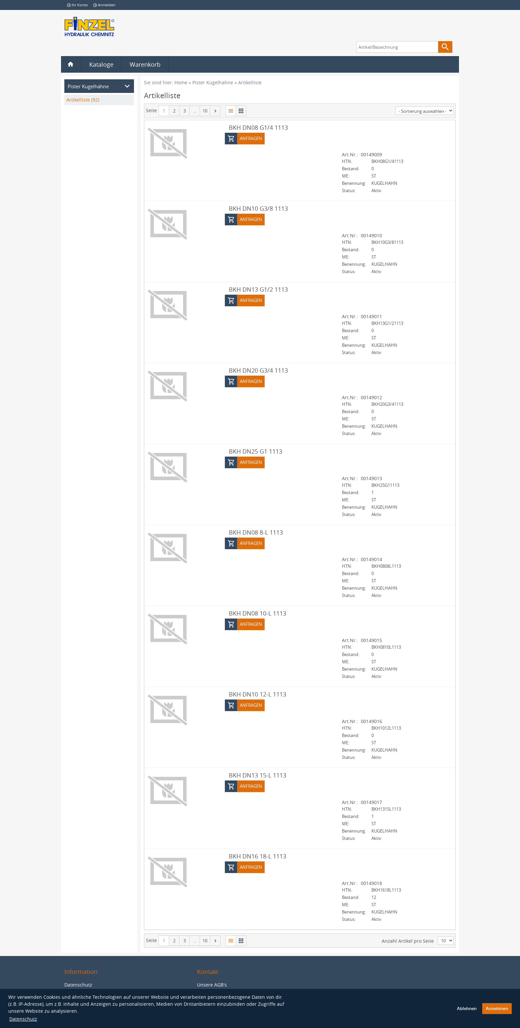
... (194, 111)
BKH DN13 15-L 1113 (257, 775)
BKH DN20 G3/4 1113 (258, 370)
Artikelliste (250, 82)
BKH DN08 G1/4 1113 (258, 127)
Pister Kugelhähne (212, 82)
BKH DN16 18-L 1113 (257, 856)
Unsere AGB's (212, 984)
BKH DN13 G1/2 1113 (258, 289)
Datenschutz (23, 1019)
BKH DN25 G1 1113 (255, 451)
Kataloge (101, 64)
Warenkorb (145, 64)
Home (180, 82)
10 (205, 111)
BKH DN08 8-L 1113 (256, 532)
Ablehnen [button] (467, 1008)
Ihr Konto (77, 4)
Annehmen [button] (497, 1008)
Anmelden (104, 4)
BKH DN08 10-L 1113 (257, 613)
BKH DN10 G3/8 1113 (258, 208)
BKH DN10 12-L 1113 (257, 694)
